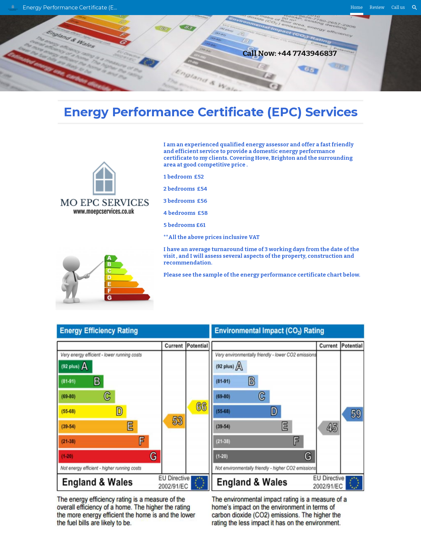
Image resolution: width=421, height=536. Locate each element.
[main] (210, 53)
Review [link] (377, 7)
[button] (414, 7)
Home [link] (357, 7)
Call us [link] (398, 7)
